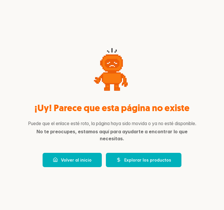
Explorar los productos (143, 159)
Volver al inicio (72, 159)
